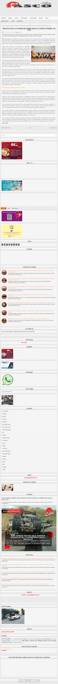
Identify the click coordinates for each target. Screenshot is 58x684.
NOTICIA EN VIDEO (33, 18)
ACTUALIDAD (3, 18)
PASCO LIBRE (28, 680)
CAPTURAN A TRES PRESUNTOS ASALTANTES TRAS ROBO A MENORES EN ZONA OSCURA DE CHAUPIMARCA (28, 558)
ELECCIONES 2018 (6, 427)
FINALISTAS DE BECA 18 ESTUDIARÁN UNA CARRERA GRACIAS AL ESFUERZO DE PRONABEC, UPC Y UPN (29, 29)
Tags (9, 208)
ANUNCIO (4, 414)
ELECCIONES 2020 (6, 424)
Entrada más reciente (5, 127)
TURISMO (11, 18)
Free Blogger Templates (27, 681)
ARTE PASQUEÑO (25, 18)
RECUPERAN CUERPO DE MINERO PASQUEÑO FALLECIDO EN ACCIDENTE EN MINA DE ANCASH (31, 302)
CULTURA (4, 419)
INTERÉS (17, 18)
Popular (3, 208)
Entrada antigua (53, 127)
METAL (3, 443)
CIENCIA (4, 416)
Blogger (38, 680)
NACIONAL (8, 25)
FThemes (38, 681)
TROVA (3, 469)
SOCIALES (4, 467)
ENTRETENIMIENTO (6, 430)
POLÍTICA (46, 18)
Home (3, 25)
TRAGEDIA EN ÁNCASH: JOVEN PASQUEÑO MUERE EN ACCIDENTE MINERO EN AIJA (29, 318)
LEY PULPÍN (4, 440)
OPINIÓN (12, 21)
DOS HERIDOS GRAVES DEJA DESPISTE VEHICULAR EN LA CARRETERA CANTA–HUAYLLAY (27, 499)
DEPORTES (41, 18)
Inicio (30, 127)
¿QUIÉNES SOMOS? (5, 21)
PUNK (3, 461)
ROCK (3, 464)
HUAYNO (4, 435)
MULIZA (4, 445)
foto (3, 432)
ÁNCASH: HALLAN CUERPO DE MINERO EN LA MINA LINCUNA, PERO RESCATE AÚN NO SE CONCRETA (27, 578)
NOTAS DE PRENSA (6, 451)
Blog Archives (15, 208)
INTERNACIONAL (20, 21)
